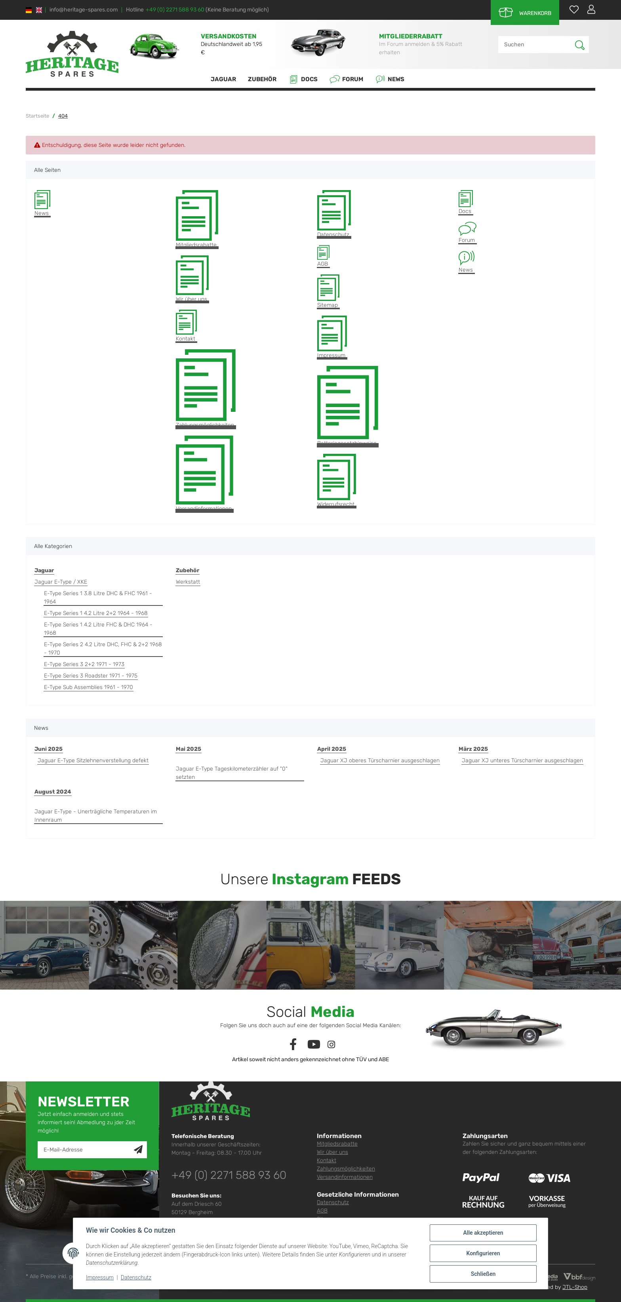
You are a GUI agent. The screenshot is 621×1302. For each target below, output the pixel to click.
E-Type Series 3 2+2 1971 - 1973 (84, 664)
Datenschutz (334, 214)
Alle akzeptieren (483, 1233)
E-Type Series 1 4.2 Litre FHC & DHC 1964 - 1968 (98, 628)
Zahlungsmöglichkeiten (206, 388)
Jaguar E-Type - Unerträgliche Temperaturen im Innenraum (95, 815)
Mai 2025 (188, 749)
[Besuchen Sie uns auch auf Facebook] (293, 1045)
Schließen (483, 1274)
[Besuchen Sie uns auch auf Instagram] (331, 1045)
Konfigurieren (483, 1253)
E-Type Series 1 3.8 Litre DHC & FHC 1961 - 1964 (98, 597)
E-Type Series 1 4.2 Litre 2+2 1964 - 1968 (96, 613)
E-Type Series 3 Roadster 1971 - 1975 (90, 675)
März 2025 (473, 749)
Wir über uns (192, 279)
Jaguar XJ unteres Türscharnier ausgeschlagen (522, 760)
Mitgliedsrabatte (197, 219)
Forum (346, 79)
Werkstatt (188, 582)
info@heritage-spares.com (84, 10)
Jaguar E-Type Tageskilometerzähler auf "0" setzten (232, 772)
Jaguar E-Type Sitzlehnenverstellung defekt (93, 760)
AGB (323, 256)
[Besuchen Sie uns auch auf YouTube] (314, 1045)
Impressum (332, 337)
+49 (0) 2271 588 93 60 (175, 9)
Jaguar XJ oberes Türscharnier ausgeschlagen (380, 760)
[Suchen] (536, 44)
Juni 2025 (48, 749)
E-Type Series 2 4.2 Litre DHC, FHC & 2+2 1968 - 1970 (103, 648)
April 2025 (331, 749)
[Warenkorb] (525, 12)
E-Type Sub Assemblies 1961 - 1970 (88, 687)
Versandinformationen (204, 474)
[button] (588, 9)
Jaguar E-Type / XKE (60, 582)
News (389, 79)
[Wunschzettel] (570, 9)
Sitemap (328, 291)
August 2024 (52, 791)
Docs (303, 79)
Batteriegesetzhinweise (347, 406)
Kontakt (186, 326)
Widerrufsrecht (336, 481)
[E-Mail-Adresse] (86, 1149)
